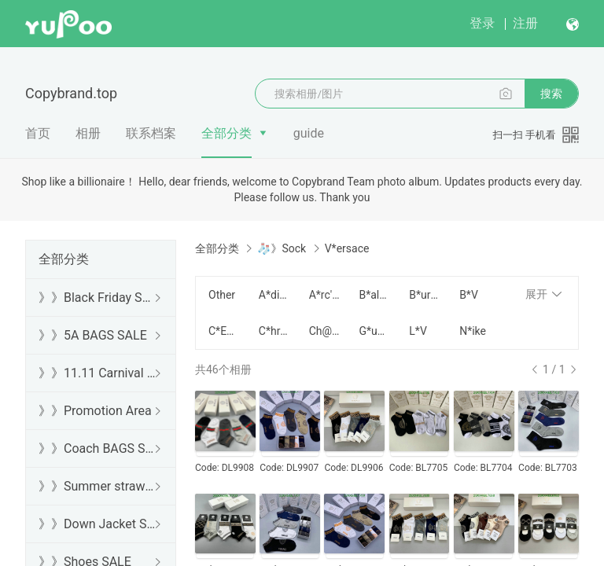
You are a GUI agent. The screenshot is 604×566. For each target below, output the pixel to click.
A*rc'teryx (325, 295)
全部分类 (226, 133)
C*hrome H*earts (274, 331)
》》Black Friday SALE (98, 297)
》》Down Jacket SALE (98, 523)
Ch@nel (325, 331)
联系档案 (151, 133)
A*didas (274, 295)
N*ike (472, 331)
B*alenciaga (374, 295)
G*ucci (374, 331)
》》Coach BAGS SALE (98, 448)
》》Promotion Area (95, 410)
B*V (468, 295)
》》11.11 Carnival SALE (98, 373)
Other (221, 295)
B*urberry (424, 295)
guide (308, 133)
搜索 (551, 93)
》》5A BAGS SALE (93, 335)
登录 (482, 23)
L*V (417, 331)
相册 (88, 133)
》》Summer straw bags (98, 486)
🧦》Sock (281, 248)
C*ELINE (224, 331)
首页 (37, 133)
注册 (525, 23)
